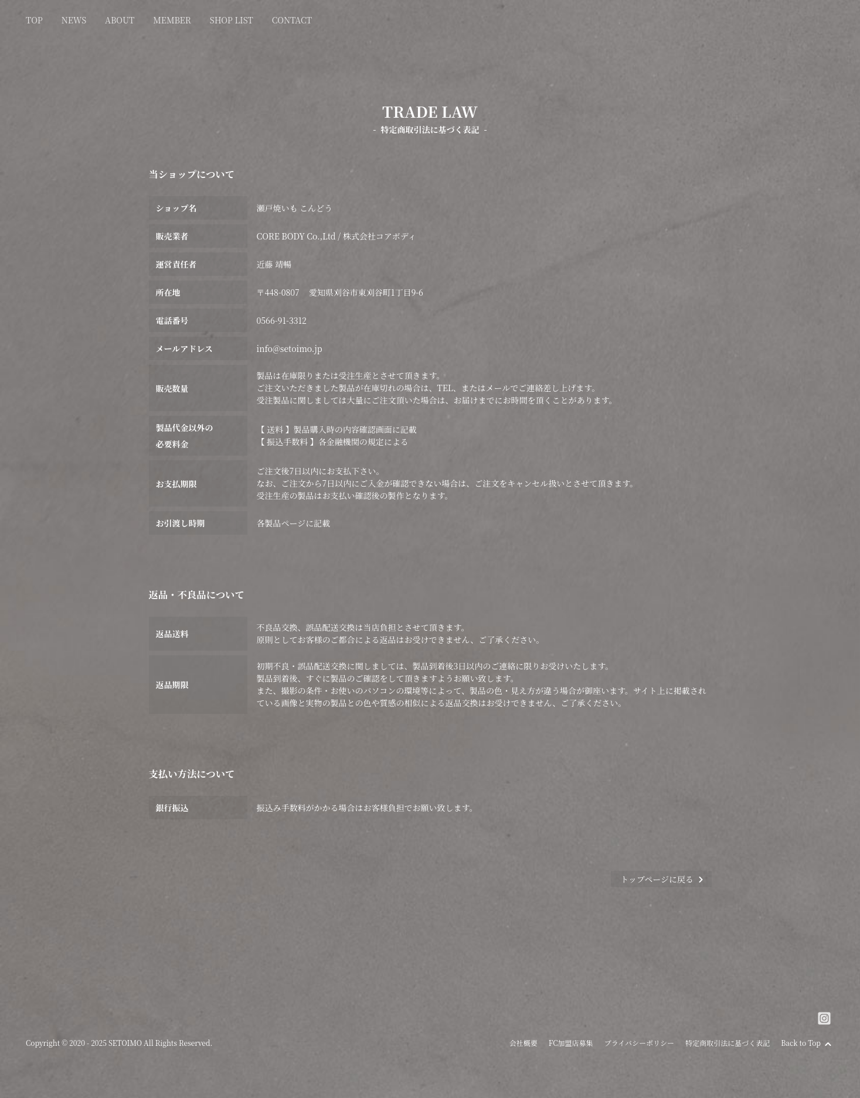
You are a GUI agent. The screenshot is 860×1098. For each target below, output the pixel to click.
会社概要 (523, 1043)
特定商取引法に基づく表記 (727, 1043)
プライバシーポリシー (639, 1043)
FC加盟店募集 (571, 1043)
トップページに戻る (662, 879)
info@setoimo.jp (289, 348)
